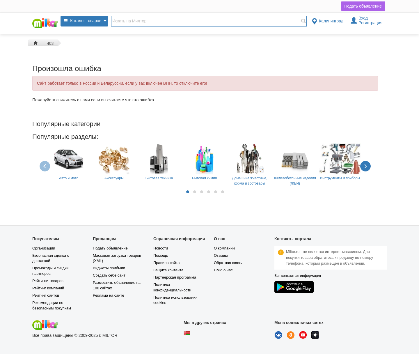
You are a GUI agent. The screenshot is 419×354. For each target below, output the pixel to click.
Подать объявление (363, 6)
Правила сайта (166, 263)
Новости (160, 248)
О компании (224, 248)
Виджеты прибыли (109, 268)
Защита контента (168, 270)
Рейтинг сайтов (45, 295)
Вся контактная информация (297, 276)
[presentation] (45, 166)
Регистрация (370, 22)
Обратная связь (228, 263)
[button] (187, 192)
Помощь (160, 255)
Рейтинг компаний (48, 288)
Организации (43, 248)
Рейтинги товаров (47, 281)
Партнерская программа (174, 277)
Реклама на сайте (108, 295)
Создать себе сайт (109, 275)
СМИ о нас (223, 270)
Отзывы (221, 255)
